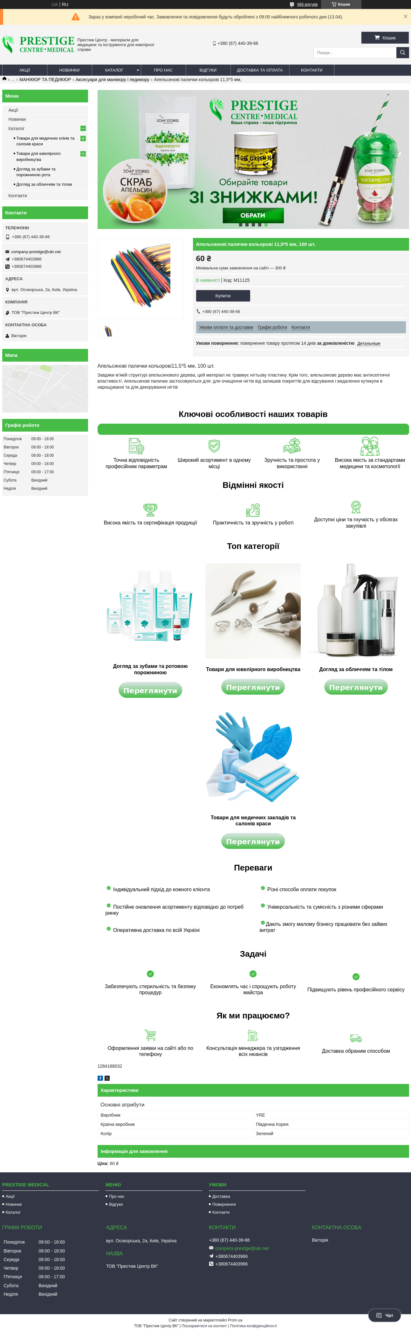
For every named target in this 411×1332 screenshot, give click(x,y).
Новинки (69, 70)
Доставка (221, 1196)
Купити (223, 295)
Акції (24, 70)
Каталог (114, 70)
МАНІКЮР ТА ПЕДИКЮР (45, 79)
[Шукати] (402, 52)
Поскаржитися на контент (204, 1326)
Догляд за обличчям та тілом (44, 184)
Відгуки (208, 70)
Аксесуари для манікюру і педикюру (112, 79)
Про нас (163, 70)
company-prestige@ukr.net (36, 251)
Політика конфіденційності (253, 1326)
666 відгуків (307, 4)
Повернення (224, 1204)
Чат (384, 1315)
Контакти (312, 70)
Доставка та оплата (260, 70)
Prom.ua (235, 1320)
